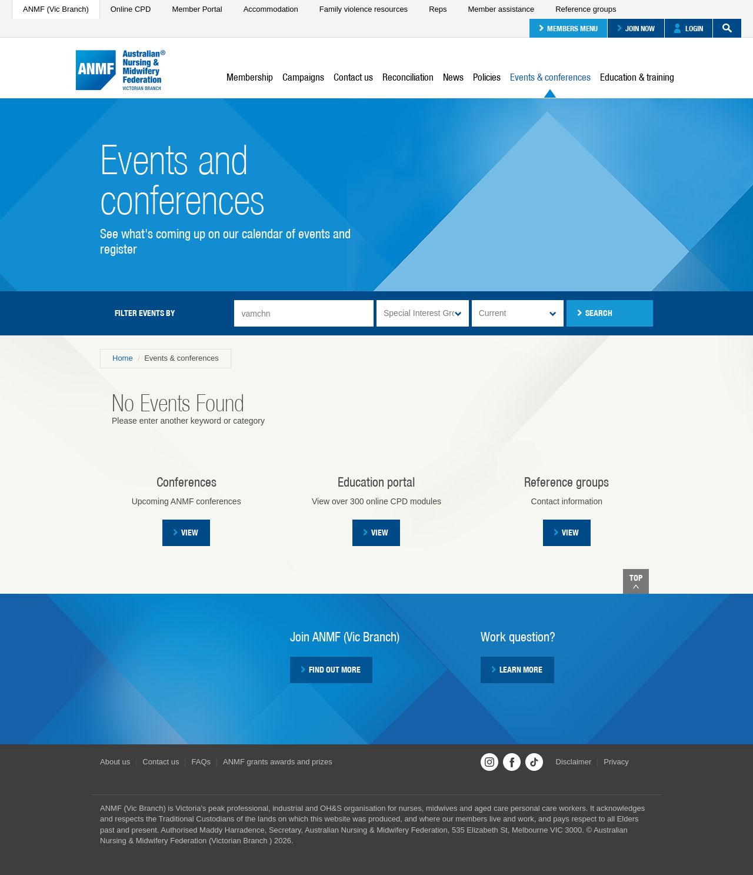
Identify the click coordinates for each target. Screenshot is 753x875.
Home (122, 358)
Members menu (568, 28)
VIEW (375, 532)
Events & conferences (550, 84)
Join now (636, 28)
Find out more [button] (331, 669)
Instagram (489, 762)
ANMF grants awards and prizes (277, 761)
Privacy (616, 761)
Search (722, 28)
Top (635, 581)
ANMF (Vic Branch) (56, 9)
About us (115, 761)
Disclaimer (574, 761)
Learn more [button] (516, 669)
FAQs (201, 761)
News (453, 77)
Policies (487, 77)
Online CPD (131, 9)
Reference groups (585, 9)
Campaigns (303, 77)
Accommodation (271, 9)
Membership (249, 77)
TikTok (534, 762)
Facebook (512, 762)
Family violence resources (363, 9)
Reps (438, 9)
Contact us (353, 77)
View (185, 532)
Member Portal (197, 9)
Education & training (637, 77)
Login (688, 28)
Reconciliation (408, 77)
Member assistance (501, 9)
